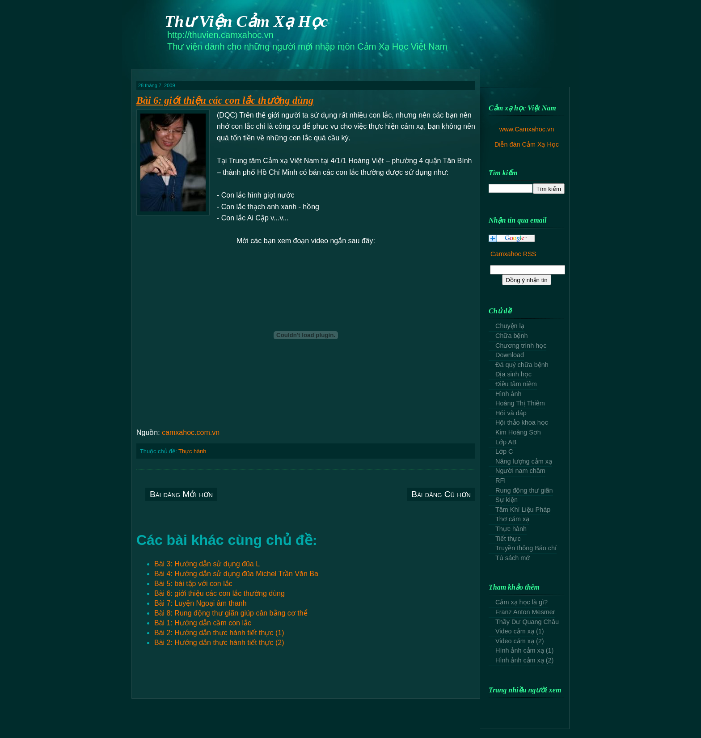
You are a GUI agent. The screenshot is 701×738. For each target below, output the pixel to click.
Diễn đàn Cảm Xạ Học (526, 144)
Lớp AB (505, 442)
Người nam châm (520, 470)
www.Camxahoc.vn (526, 129)
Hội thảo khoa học (521, 422)
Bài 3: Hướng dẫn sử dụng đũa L (207, 564)
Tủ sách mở (512, 557)
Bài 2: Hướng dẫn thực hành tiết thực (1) (219, 633)
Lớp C (504, 451)
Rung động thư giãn (524, 490)
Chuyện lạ (509, 325)
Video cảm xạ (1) (519, 631)
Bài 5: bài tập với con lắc (193, 583)
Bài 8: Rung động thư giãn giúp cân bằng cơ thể (231, 613)
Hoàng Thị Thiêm (520, 403)
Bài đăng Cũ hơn (441, 494)
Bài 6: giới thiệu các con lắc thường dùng (224, 100)
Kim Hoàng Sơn (518, 432)
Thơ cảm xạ (512, 519)
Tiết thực (508, 538)
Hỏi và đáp (511, 413)
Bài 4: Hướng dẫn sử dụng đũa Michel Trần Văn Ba (236, 574)
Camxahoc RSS (513, 253)
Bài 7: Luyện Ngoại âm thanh (200, 603)
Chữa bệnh (511, 335)
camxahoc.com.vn (191, 432)
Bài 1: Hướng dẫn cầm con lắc (202, 623)
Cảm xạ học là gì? (521, 602)
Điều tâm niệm (516, 384)
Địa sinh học (513, 374)
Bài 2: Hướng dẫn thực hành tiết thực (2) (219, 642)
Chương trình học (520, 345)
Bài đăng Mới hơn (181, 494)
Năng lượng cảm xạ (523, 461)
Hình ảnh (508, 393)
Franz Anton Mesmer (525, 612)
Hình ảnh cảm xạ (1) (524, 650)
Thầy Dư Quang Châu (527, 621)
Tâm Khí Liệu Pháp (522, 509)
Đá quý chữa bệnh (522, 364)
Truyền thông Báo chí (526, 548)
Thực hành (192, 451)
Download (509, 354)
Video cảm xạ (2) (519, 641)
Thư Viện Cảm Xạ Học (246, 21)
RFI (500, 480)
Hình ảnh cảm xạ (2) (524, 660)
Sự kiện (506, 499)
